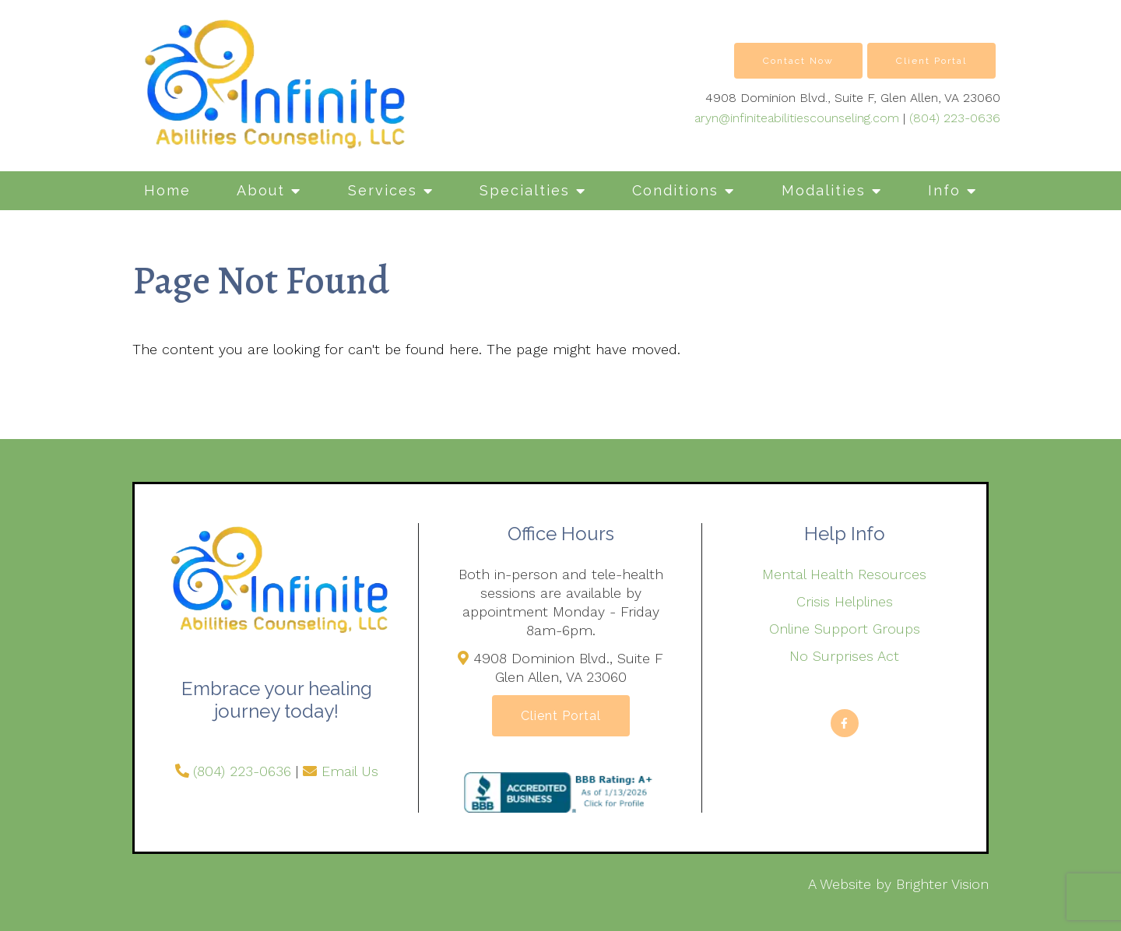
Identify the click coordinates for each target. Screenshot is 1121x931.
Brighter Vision (942, 884)
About (261, 190)
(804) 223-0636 (954, 118)
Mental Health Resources (844, 574)
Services (382, 190)
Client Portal (931, 60)
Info (944, 190)
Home (167, 190)
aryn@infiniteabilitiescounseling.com (796, 118)
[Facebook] (845, 723)
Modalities (824, 190)
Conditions (675, 190)
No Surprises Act (844, 656)
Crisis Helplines (844, 601)
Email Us (350, 771)
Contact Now (798, 60)
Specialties (525, 190)
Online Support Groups (844, 628)
